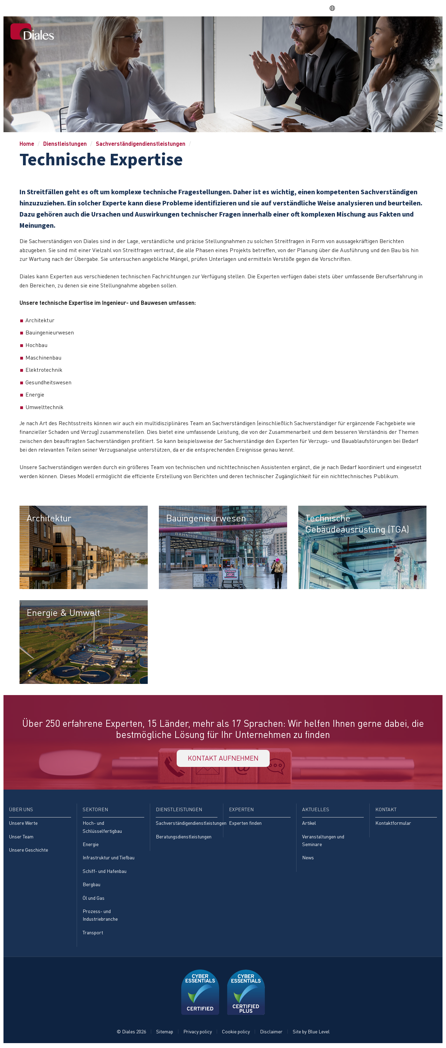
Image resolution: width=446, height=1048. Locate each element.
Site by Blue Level (311, 1033)
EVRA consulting (373, 8)
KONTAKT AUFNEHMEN (223, 758)
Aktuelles (386, 32)
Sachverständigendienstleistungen (140, 143)
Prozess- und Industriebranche (100, 916)
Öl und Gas (94, 899)
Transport (93, 934)
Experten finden (245, 824)
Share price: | (292, 8)
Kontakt (420, 32)
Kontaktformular (393, 824)
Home (205, 32)
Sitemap (164, 1033)
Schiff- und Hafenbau (104, 872)
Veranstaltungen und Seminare (323, 841)
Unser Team (21, 837)
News (308, 859)
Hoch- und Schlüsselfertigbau (102, 828)
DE (335, 8)
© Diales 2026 (131, 1033)
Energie (91, 845)
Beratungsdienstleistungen (184, 837)
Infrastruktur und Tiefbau (108, 859)
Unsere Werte (23, 824)
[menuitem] (204, 32)
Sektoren (264, 32)
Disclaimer (271, 1033)
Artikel (309, 824)
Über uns (232, 32)
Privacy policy (197, 1033)
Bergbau (91, 886)
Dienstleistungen (308, 32)
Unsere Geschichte (28, 851)
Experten (352, 32)
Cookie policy (236, 1033)
